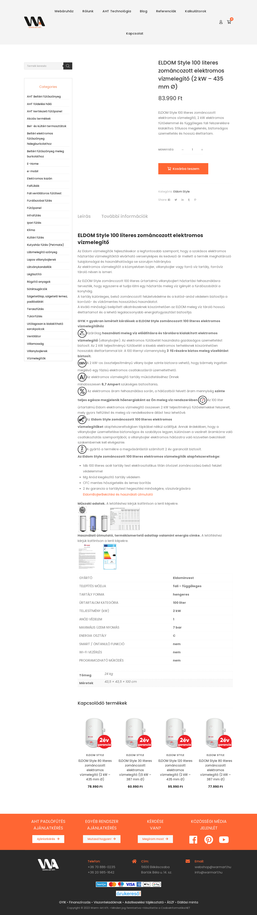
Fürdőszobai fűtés (39, 201)
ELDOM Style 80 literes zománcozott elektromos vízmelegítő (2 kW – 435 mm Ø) (95, 770)
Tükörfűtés (34, 316)
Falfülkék (33, 186)
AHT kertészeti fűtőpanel (44, 111)
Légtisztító (34, 274)
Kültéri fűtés (35, 237)
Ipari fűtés (34, 223)
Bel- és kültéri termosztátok (46, 126)
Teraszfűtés (35, 309)
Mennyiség (166, 149)
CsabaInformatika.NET (175, 908)
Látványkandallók (39, 267)
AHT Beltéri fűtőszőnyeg (44, 96)
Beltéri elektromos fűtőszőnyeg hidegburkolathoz (40, 138)
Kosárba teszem (186, 168)
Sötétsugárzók (37, 289)
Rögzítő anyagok (39, 282)
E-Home (33, 164)
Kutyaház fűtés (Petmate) (45, 245)
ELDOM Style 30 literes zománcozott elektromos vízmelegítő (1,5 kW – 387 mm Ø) (135, 770)
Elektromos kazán (39, 178)
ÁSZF (170, 902)
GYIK (62, 902)
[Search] (67, 66)
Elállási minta (187, 902)
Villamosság (35, 344)
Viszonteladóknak (108, 902)
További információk (124, 216)
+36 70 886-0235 (101, 867)
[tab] (84, 216)
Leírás (84, 216)
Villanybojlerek (37, 351)
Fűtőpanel (34, 208)
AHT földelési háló (39, 104)
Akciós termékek (39, 119)
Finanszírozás (80, 902)
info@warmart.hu (208, 872)
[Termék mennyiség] (192, 149)
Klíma (31, 230)
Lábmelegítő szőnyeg (42, 252)
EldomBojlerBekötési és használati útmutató (118, 494)
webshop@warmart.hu (213, 867)
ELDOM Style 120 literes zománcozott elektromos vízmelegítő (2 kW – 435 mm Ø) (175, 770)
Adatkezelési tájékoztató (144, 902)
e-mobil (32, 171)
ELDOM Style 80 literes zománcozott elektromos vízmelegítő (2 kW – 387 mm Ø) (215, 770)
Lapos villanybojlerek (41, 260)
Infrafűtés (34, 215)
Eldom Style (181, 191)
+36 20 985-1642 (101, 872)
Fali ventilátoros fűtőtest (44, 193)
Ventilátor (34, 336)
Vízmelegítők (36, 358)
